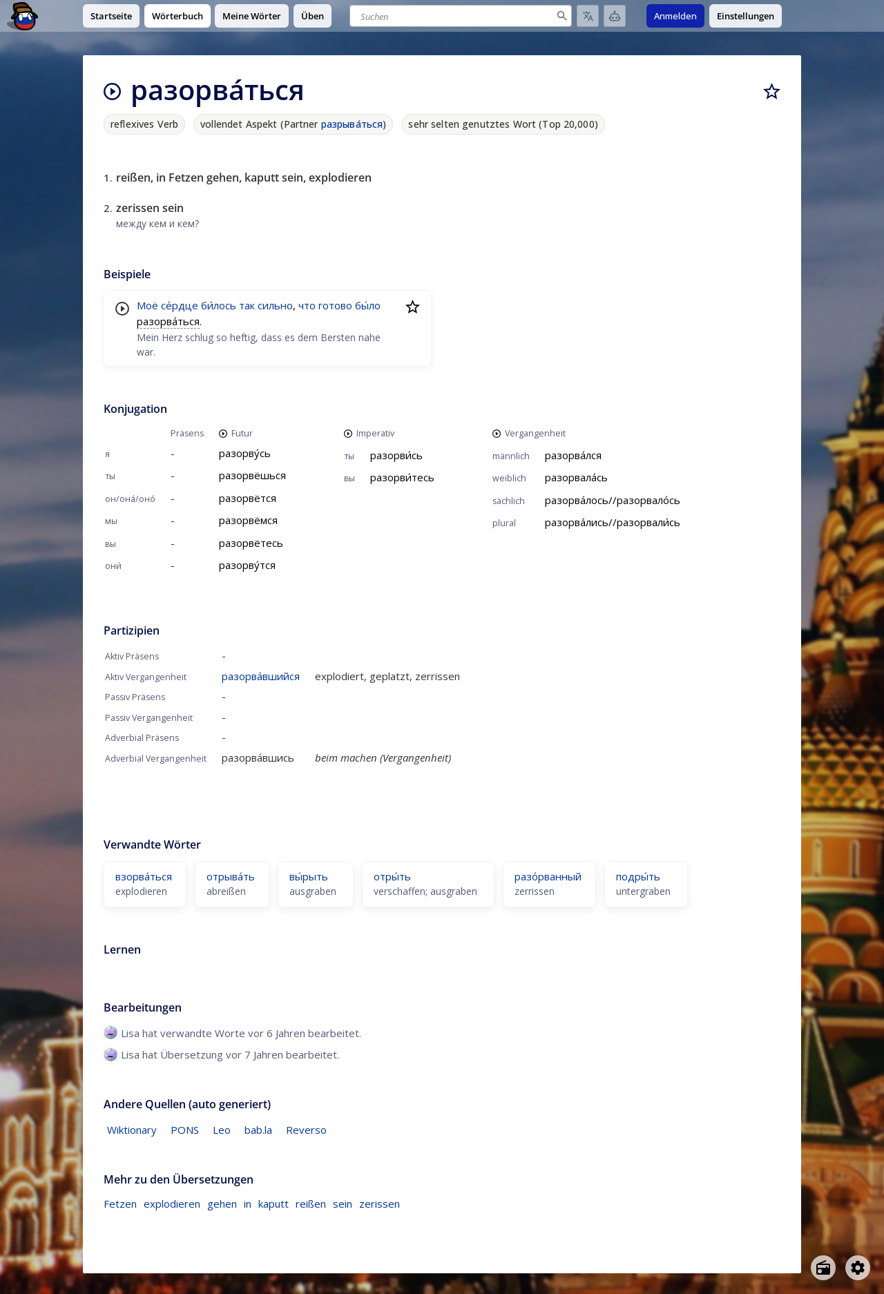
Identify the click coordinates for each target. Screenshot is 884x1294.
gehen (222, 1203)
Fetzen (120, 1203)
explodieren (172, 1203)
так (247, 305)
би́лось (218, 305)
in (247, 1203)
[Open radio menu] (823, 1267)
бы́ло (368, 305)
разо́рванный (548, 876)
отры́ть (392, 876)
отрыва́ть (230, 876)
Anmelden (675, 16)
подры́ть (638, 876)
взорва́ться (143, 876)
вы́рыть (308, 876)
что (307, 305)
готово (335, 305)
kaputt (273, 1203)
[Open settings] (857, 1267)
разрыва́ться (352, 124)
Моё (147, 305)
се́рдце (179, 305)
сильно (275, 305)
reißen (311, 1203)
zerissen (379, 1203)
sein (342, 1203)
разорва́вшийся (261, 676)
